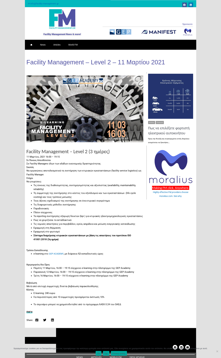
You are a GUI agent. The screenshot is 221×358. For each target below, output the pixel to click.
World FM (73, 43)
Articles (57, 43)
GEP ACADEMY (57, 250)
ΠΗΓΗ (29, 308)
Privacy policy (118, 353)
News (43, 43)
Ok (98, 353)
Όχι (106, 353)
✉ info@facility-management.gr (44, 3)
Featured (160, 119)
